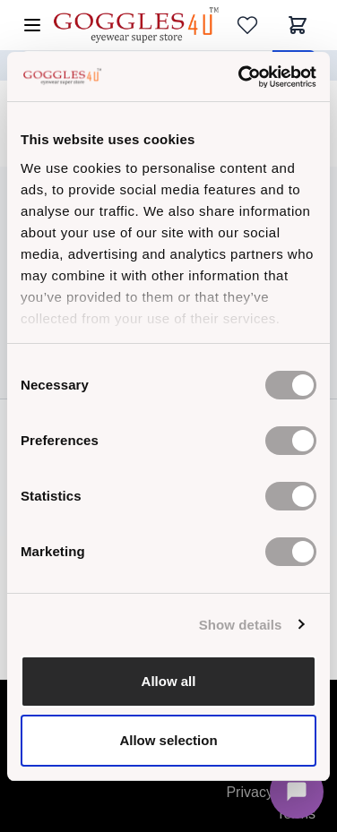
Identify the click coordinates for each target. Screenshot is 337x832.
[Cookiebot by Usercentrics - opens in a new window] (240, 77)
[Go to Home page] (136, 24)
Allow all (169, 681)
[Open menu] (32, 25)
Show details (240, 624)
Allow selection (168, 740)
